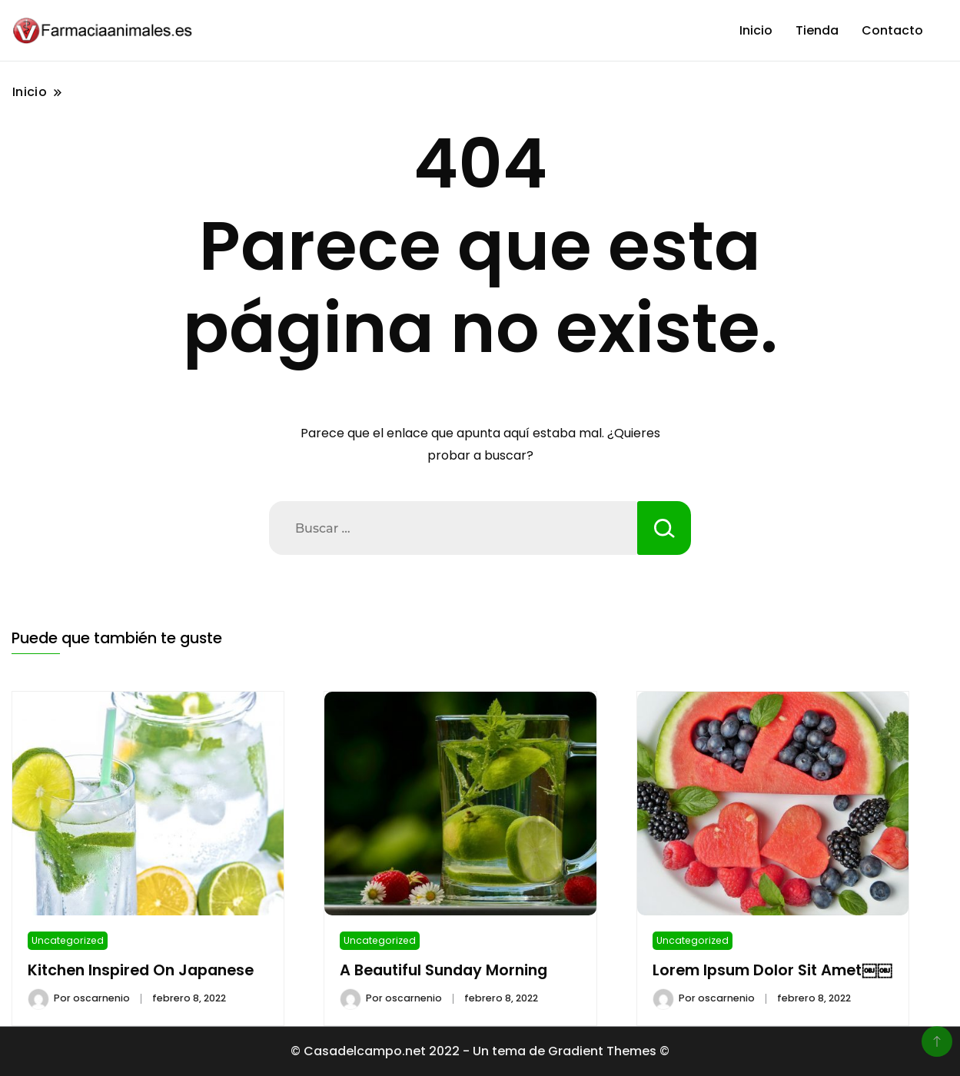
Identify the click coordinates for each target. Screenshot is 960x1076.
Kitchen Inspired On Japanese (141, 970)
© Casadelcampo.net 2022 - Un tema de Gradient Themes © (480, 1051)
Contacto (892, 30)
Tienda (817, 30)
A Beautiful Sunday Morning (443, 970)
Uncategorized (68, 940)
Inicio (755, 30)
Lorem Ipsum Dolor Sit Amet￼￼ (772, 970)
